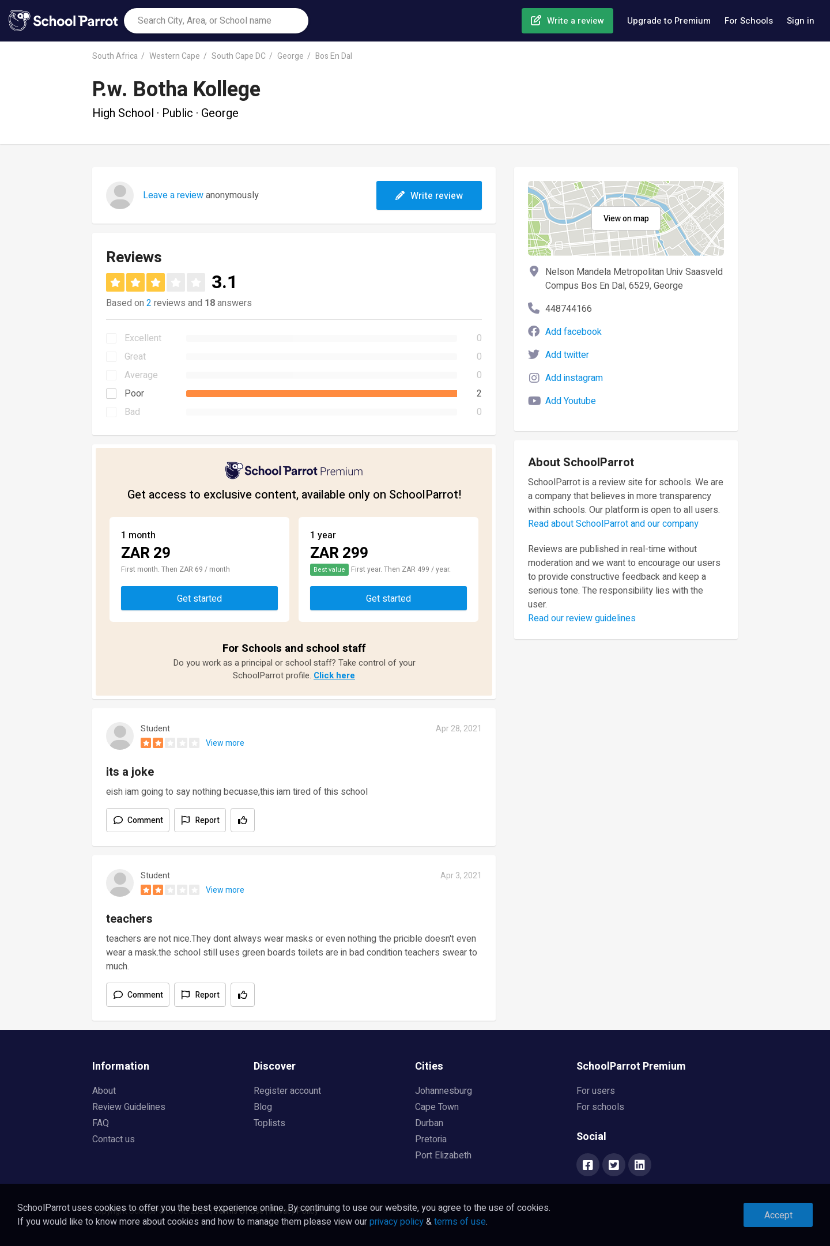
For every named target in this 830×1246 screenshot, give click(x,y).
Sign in (800, 20)
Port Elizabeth (443, 1155)
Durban (429, 1123)
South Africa (115, 56)
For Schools (749, 20)
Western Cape (174, 56)
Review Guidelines (128, 1107)
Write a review (575, 20)
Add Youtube (570, 401)
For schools (600, 1107)
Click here (334, 675)
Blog (263, 1107)
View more (225, 743)
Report (207, 820)
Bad (132, 412)
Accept (778, 1215)
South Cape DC (239, 56)
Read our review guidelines (582, 618)
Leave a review (173, 195)
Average (141, 375)
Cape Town (437, 1107)
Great (135, 357)
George (290, 56)
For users (595, 1091)
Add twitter (567, 355)
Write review (429, 196)
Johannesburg (443, 1091)
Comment (145, 820)
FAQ (100, 1123)
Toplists (269, 1123)
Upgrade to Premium (669, 20)
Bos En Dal (333, 56)
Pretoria (431, 1139)
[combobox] (216, 20)
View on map (626, 219)
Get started (199, 599)
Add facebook (573, 332)
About (104, 1091)
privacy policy (396, 1222)
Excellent (142, 338)
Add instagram (574, 378)
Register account (287, 1091)
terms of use (460, 1222)
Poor (134, 394)
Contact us (113, 1139)
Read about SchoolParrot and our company (613, 524)
